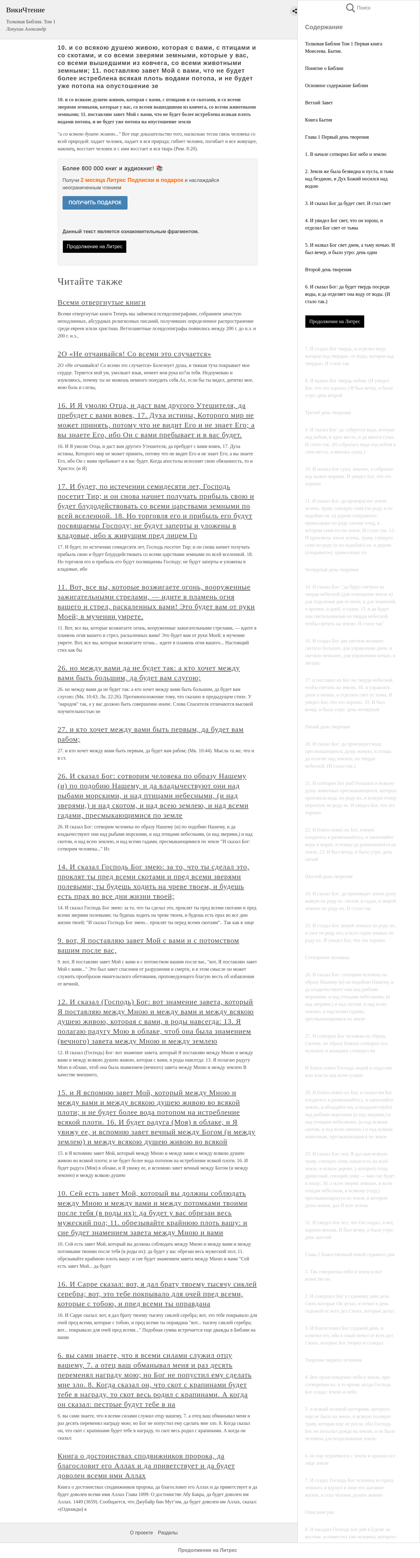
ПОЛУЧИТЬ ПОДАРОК (95, 202)
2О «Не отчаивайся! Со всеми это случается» (134, 354)
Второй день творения (328, 269)
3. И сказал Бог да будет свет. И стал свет (348, 203)
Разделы (168, 1532)
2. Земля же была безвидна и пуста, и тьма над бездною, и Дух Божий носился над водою (349, 179)
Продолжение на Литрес (334, 321)
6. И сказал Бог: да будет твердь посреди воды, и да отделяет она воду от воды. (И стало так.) (347, 294)
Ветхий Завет (319, 102)
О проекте (141, 1532)
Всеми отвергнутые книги (102, 302)
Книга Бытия (318, 119)
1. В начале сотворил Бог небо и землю (346, 154)
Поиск (358, 7)
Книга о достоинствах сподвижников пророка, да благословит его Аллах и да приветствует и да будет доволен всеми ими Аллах (146, 1465)
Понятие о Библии (324, 68)
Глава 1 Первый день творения (337, 137)
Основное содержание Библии (336, 85)
